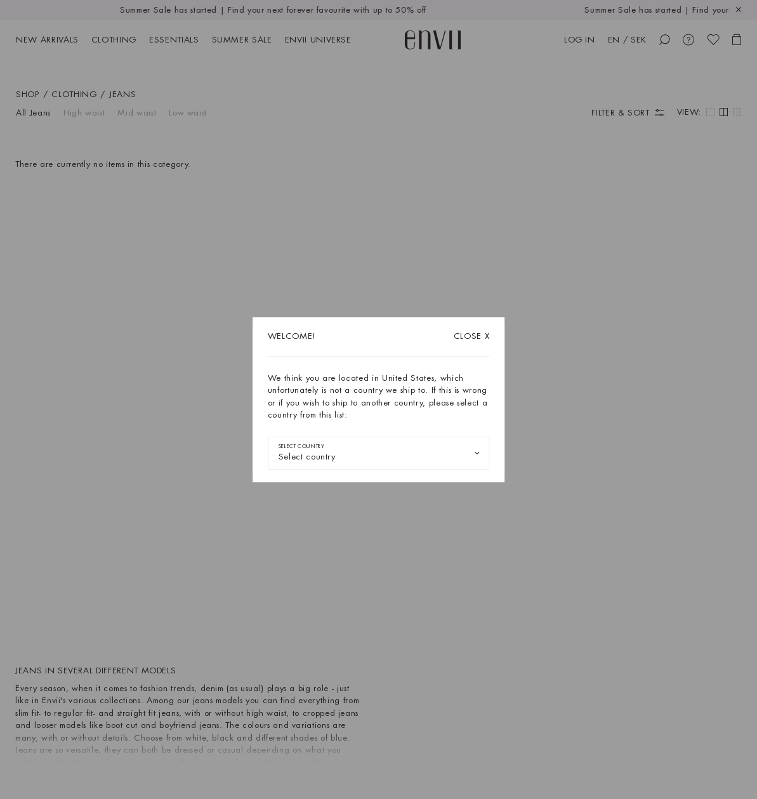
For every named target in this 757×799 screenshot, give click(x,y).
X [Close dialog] (472, 336)
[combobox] (379, 453)
